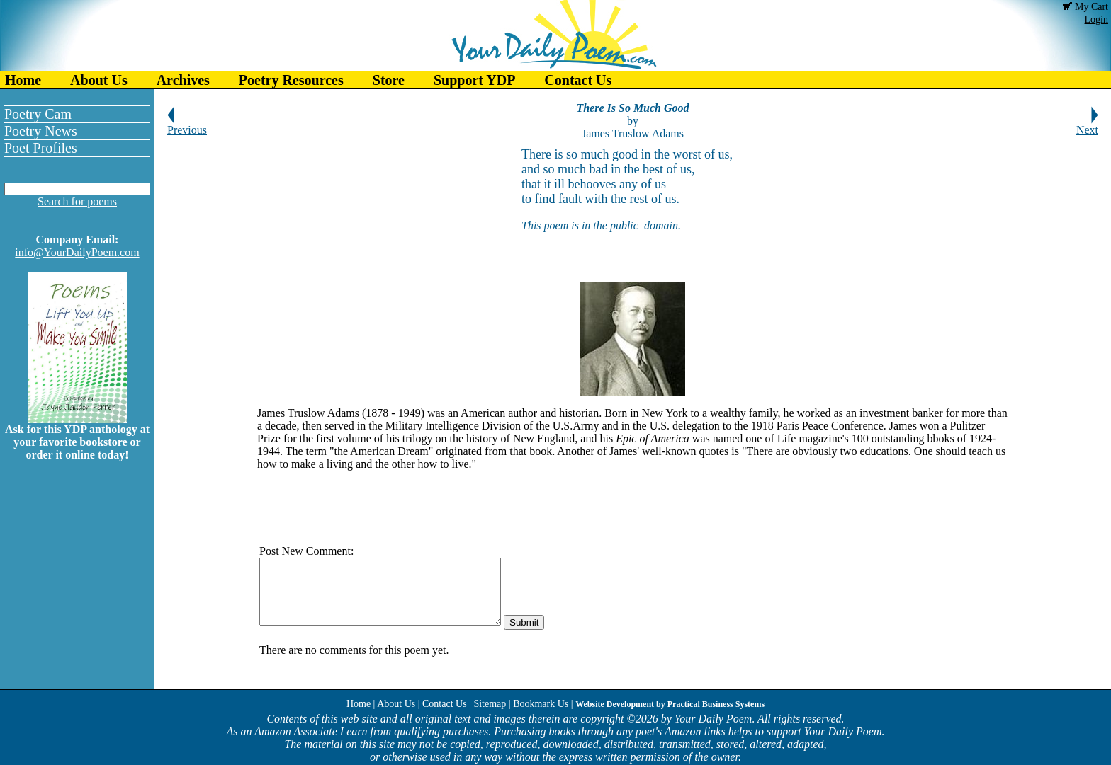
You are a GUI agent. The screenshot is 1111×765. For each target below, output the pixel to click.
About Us (99, 80)
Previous (187, 125)
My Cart (1085, 6)
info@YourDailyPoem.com (77, 252)
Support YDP (474, 80)
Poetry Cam (38, 114)
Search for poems (77, 201)
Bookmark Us (540, 703)
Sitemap (489, 703)
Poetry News (40, 131)
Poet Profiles (40, 148)
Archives (183, 80)
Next (1087, 125)
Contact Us (577, 80)
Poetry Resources (291, 80)
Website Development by (670, 704)
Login (1096, 19)
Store (389, 80)
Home (23, 80)
